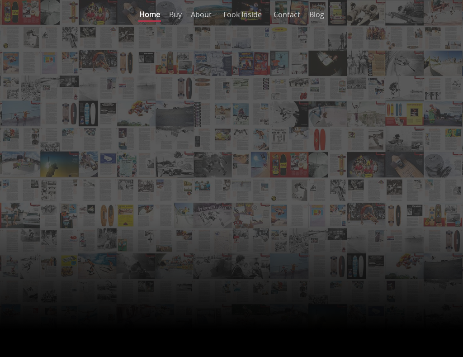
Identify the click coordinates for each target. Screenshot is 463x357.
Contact (287, 14)
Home (149, 14)
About (201, 14)
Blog (316, 14)
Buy (175, 14)
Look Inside (242, 14)
